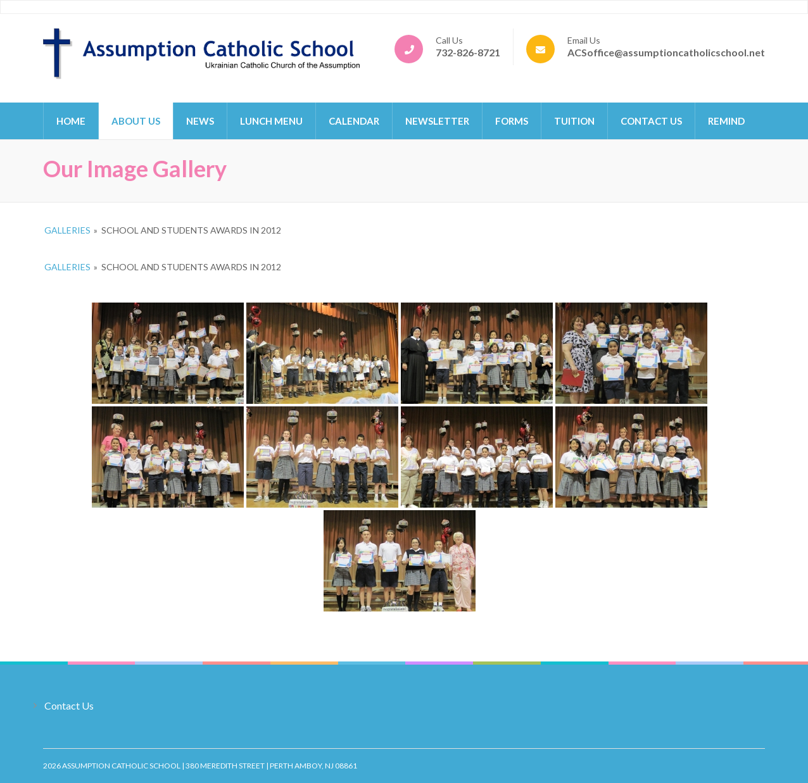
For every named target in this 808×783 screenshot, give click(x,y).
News (200, 121)
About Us (135, 121)
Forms (511, 121)
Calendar (354, 121)
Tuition (574, 121)
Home (70, 121)
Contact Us (651, 121)
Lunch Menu (271, 121)
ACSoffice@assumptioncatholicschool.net (666, 52)
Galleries (67, 230)
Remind (726, 121)
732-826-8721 (468, 52)
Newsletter (437, 121)
